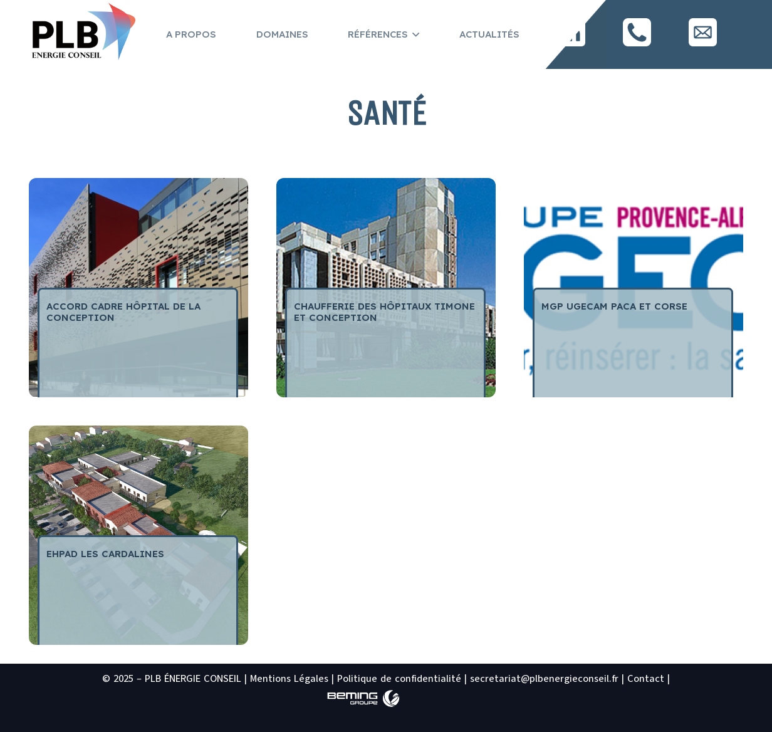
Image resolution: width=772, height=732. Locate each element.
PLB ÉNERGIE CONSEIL (193, 679)
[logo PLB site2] (83, 32)
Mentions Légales (289, 679)
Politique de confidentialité (399, 679)
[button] (413, 34)
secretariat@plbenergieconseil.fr (544, 679)
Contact (645, 679)
